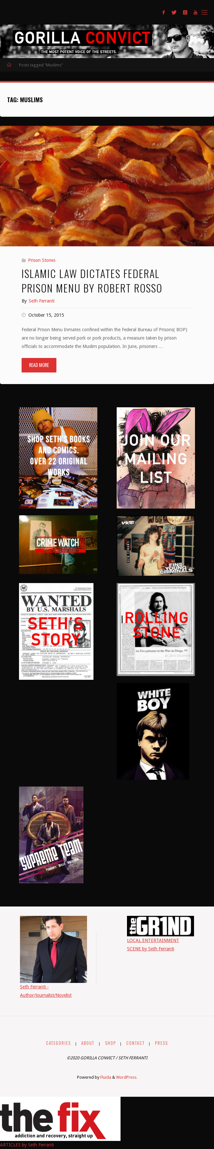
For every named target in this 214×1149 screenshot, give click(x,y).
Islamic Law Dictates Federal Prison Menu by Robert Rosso (92, 280)
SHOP (110, 1043)
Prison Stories (41, 260)
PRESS (161, 1043)
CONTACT (135, 1043)
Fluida (105, 1077)
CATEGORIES (58, 1043)
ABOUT (87, 1043)
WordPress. (126, 1077)
